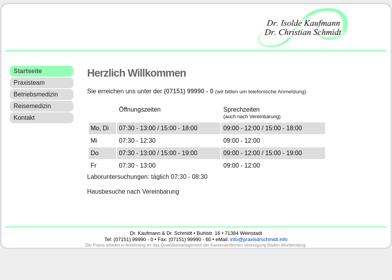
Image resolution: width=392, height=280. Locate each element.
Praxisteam (29, 82)
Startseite (28, 71)
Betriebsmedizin (36, 94)
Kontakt (24, 117)
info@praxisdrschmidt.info (258, 239)
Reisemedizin (32, 106)
